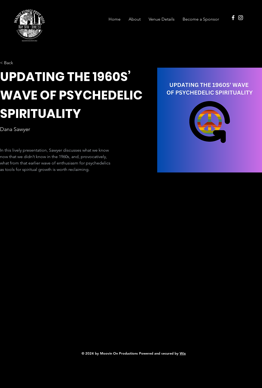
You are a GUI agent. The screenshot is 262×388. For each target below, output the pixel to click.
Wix (183, 353)
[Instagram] (240, 17)
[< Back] (10, 63)
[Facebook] (233, 17)
